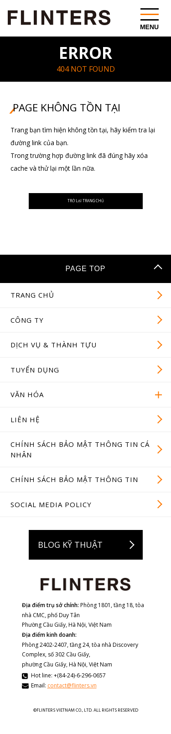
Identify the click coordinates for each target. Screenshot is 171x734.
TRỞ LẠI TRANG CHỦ (85, 206)
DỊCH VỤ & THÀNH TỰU (53, 355)
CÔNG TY (27, 330)
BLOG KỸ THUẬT (70, 555)
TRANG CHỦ (32, 305)
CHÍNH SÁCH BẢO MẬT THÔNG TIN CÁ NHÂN (80, 460)
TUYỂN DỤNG (34, 380)
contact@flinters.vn (72, 696)
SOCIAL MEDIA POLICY (51, 514)
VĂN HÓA (27, 404)
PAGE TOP (85, 279)
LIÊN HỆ (25, 430)
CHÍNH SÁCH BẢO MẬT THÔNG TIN (74, 489)
